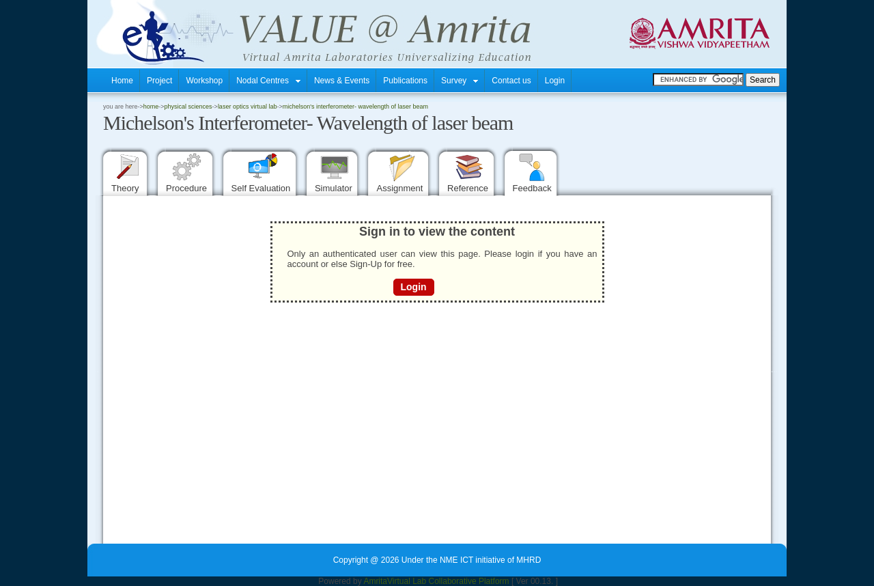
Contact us (511, 80)
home (151, 106)
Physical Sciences (188, 106)
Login (555, 80)
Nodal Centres (268, 80)
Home (122, 80)
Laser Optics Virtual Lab (247, 106)
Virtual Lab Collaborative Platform (448, 581)
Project (159, 80)
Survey (459, 80)
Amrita (375, 581)
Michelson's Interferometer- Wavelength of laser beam (355, 106)
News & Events (341, 80)
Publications (405, 80)
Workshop (204, 80)
